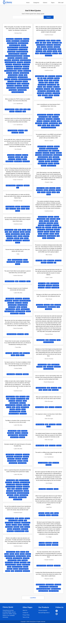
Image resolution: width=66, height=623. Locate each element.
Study (37, 53)
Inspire (45, 49)
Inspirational (57, 47)
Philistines (56, 229)
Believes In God (15, 41)
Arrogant (57, 216)
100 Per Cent (52, 76)
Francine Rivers (40, 340)
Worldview (48, 464)
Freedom (12, 111)
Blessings (23, 45)
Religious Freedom (42, 163)
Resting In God (9, 161)
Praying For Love (25, 309)
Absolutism (46, 304)
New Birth (48, 287)
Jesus (27, 234)
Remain (24, 159)
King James (22, 403)
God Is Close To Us (24, 480)
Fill (60, 42)
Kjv (28, 405)
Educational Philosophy (52, 148)
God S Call (49, 86)
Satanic (40, 233)
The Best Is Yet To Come (22, 87)
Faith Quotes (11, 58)
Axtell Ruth (41, 513)
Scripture (18, 409)
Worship (18, 242)
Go (58, 84)
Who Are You (25, 529)
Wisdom (8, 571)
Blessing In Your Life (23, 43)
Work (27, 531)
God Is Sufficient (10, 484)
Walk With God (18, 161)
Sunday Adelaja (10, 374)
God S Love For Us (10, 486)
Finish (56, 82)
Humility (56, 489)
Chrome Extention (42, 610)
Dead (6, 232)
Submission (55, 545)
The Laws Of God (51, 236)
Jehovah (23, 234)
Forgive (56, 513)
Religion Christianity (9, 311)
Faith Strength (19, 58)
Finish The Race (42, 84)
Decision (22, 554)
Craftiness (53, 219)
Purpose (10, 529)
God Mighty (18, 484)
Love (26, 157)
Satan (57, 231)
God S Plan (26, 66)
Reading (21, 132)
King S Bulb (19, 405)
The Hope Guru (12, 90)
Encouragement (11, 51)
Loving (57, 125)
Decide (17, 554)
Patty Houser (40, 304)
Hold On (21, 75)
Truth (24, 111)
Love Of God (12, 159)
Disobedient (49, 223)
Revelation (25, 85)
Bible (21, 109)
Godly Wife (18, 458)
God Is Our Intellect (25, 482)
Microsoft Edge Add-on (44, 612)
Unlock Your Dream (53, 591)
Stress (17, 355)
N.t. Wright (41, 542)
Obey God (18, 159)
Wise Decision (18, 571)
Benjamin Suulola (40, 584)
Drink (44, 42)
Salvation (17, 238)
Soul (50, 390)
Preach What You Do (10, 564)
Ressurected (10, 238)
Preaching (40, 231)
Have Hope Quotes (12, 75)
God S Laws (48, 225)
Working (51, 95)
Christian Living (55, 364)
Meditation (25, 374)
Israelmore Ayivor (9, 229)
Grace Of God (12, 307)
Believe (8, 41)
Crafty (58, 219)
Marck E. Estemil (42, 146)
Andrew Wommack (9, 281)
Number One (23, 562)
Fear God (27, 518)
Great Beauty (57, 44)
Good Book (18, 400)
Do (41, 42)
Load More (33, 597)
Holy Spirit (43, 47)
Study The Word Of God (45, 53)
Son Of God (9, 240)
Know (19, 560)
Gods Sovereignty (12, 460)
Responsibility (41, 93)
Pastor (58, 340)
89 (38, 78)
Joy (22, 157)
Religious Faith (54, 161)
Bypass (6, 554)
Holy (39, 47)
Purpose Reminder (43, 591)
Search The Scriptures (15, 411)
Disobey (56, 223)
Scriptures (9, 568)
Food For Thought (21, 398)
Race (58, 91)
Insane (24, 400)
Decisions (28, 554)
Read (40, 390)
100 (46, 76)
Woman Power (51, 238)
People (18, 407)
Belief (17, 109)
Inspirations (39, 49)
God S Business (9, 522)
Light (14, 407)
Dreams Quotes (49, 584)
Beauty (58, 40)
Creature (21, 518)
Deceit (41, 221)
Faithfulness (8, 60)
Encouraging (23, 53)
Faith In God (26, 56)
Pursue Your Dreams (17, 566)
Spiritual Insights (23, 435)
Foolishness (41, 225)
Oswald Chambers (41, 565)
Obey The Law (41, 229)
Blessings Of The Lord (13, 47)
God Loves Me (41, 119)
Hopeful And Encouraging (24, 79)
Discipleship (55, 285)
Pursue (9, 566)
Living (15, 236)
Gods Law (25, 488)
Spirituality (22, 313)
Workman (56, 95)
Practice (55, 51)
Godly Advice (10, 456)
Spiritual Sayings (22, 463)
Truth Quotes (48, 309)
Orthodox (58, 190)
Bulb (28, 396)
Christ (29, 229)
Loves (52, 125)
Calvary (24, 229)
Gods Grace (18, 488)
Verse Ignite (55, 390)
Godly (18, 208)
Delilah (52, 221)
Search (23, 409)
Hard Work (57, 89)
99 (41, 78)
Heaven (8, 234)
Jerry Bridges (42, 489)
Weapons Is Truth (52, 165)
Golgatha (28, 232)
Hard (52, 89)
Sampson (52, 231)
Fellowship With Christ (25, 300)
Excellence (56, 80)
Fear (29, 109)
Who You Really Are (19, 531)
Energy (49, 42)
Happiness (26, 185)
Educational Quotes (42, 150)
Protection (49, 159)
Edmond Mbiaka (11, 262)
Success (18, 264)
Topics (52, 2)
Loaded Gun (56, 157)
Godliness (53, 121)
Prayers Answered (10, 309)
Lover (48, 125)
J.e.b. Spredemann (9, 109)
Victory (22, 355)
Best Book (21, 130)
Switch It (24, 411)
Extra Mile (51, 82)
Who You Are (10, 531)
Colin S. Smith (42, 283)
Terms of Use (26, 617)
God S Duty (56, 86)
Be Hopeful (26, 38)
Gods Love (24, 458)
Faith (25, 109)
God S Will (25, 155)
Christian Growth (54, 283)
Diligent (46, 80)
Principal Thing (26, 564)
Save (22, 238)
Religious (47, 161)
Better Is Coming (24, 41)
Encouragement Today (14, 53)
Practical (49, 51)
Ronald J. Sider (40, 188)
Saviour (26, 238)
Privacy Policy (26, 615)
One (29, 562)
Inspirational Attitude (47, 155)
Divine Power (18, 298)
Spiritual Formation (42, 307)
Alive (16, 229)
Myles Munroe (9, 527)
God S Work (47, 89)
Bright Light (22, 396)
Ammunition (50, 146)
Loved (39, 125)
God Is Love (9, 64)
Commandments (41, 219)
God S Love (25, 484)
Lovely (44, 125)
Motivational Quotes (48, 368)
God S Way (18, 155)
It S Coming (10, 81)
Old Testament (49, 229)
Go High (40, 86)
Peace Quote (10, 85)
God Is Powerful (17, 64)
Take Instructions (42, 236)
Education (56, 146)
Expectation (9, 558)
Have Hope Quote (24, 73)
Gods (13, 488)
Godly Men (25, 456)
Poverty (43, 192)
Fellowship (15, 300)
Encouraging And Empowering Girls (14, 56)
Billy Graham (39, 260)
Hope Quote (14, 79)
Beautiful (53, 40)
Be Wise (23, 551)
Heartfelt (18, 157)
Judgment (43, 262)
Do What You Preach (10, 556)
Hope (25, 75)
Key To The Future (44, 586)
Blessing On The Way (15, 45)
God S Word (9, 68)
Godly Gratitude (18, 456)
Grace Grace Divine (22, 305)
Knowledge (24, 560)
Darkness (13, 398)
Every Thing (50, 114)
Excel (50, 80)
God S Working (17, 68)
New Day (25, 81)
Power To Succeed (56, 588)
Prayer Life (23, 307)
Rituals (53, 192)
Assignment (50, 78)
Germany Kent (10, 38)
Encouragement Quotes (22, 51)
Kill (43, 227)
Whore (44, 238)
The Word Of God (17, 240)
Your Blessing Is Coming (17, 92)
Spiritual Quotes (14, 313)
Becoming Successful (17, 259)
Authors (45, 2)
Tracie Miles (9, 353)
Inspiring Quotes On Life (23, 493)
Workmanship (48, 97)
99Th (45, 78)
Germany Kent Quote (25, 60)
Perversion (50, 262)
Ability (17, 551)
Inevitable (26, 262)
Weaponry (56, 163)
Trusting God (55, 515)
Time (60, 53)
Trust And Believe (22, 90)
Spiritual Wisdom (17, 499)
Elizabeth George (10, 206)
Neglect (46, 190)
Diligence (40, 80)
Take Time (55, 53)
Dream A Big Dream (20, 556)
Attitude (47, 513)
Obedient (54, 227)
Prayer (28, 281)
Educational (42, 148)
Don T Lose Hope (23, 49)
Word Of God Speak (48, 342)
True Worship (26, 240)
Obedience (16, 527)
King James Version (10, 405)
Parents (17, 210)
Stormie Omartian (42, 364)
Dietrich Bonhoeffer (11, 334)
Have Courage (27, 70)
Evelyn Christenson (10, 185)
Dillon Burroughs (39, 407)
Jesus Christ (9, 236)
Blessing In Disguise (12, 43)
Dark (8, 398)
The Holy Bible (55, 287)
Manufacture (26, 524)
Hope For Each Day (22, 77)
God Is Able (20, 62)
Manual (19, 524)
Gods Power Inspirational (10, 70)
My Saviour (26, 236)
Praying (18, 309)
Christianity (15, 353)
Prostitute (46, 231)
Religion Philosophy (20, 311)
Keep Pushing (18, 81)
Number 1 (16, 562)
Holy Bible (38, 227)
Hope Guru (7, 79)
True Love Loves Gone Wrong (48, 127)
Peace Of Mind (25, 83)
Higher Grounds (41, 91)
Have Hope (16, 73)
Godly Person (11, 458)
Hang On (20, 70)
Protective (41, 161)
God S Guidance (18, 66)
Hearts (23, 208)
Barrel (48, 40)
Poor (39, 192)
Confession (52, 188)
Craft (48, 219)
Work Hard (44, 95)
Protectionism (57, 159)
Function (21, 520)
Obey (22, 527)
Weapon (50, 163)
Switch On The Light (13, 413)
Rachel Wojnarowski (41, 387)
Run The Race (56, 93)
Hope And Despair (12, 77)
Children (18, 206)
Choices (12, 554)
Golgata (22, 232)
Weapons (43, 165)
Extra (46, 82)
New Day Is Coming (11, 83)
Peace (18, 83)
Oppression (51, 190)
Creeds (58, 188)
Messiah (20, 236)
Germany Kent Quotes (10, 62)
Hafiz (9, 259)
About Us (25, 610)
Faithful (25, 58)
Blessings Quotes (24, 47)
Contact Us (25, 612)
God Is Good (27, 62)
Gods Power (25, 68)
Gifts (26, 130)
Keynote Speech (53, 586)
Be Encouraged (18, 38)
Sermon (52, 233)
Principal (19, 564)
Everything (56, 114)
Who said (60, 2)
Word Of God (26, 161)
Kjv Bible (9, 407)
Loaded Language (41, 159)
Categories (36, 2)
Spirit (59, 51)
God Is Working (25, 64)
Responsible (48, 93)
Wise (12, 571)
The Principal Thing (23, 568)
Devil (56, 221)
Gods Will (25, 302)
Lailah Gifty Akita (10, 298)
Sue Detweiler (11, 155)
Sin (55, 262)
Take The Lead (16, 529)
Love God (14, 524)
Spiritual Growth (51, 307)
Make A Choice (9, 562)
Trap (58, 236)
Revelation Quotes (11, 87)
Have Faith (9, 73)
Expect (28, 556)
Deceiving (46, 221)
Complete (57, 78)
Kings (25, 405)
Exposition (55, 542)
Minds (27, 208)
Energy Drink (55, 42)
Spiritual (28, 311)
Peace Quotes (18, 85)
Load (50, 157)
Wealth (48, 194)
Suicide (57, 233)
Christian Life (42, 285)
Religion (48, 192)
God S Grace (10, 66)
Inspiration (50, 47)
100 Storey (58, 76)
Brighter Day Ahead (12, 49)
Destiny (25, 259)
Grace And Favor (12, 305)
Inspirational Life (57, 155)
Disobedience (42, 223)
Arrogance (50, 216)
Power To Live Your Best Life (43, 588)
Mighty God (10, 495)
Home (27, 2)
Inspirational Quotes (11, 493)
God (7, 208)
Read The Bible (24, 407)
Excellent (41, 82)
